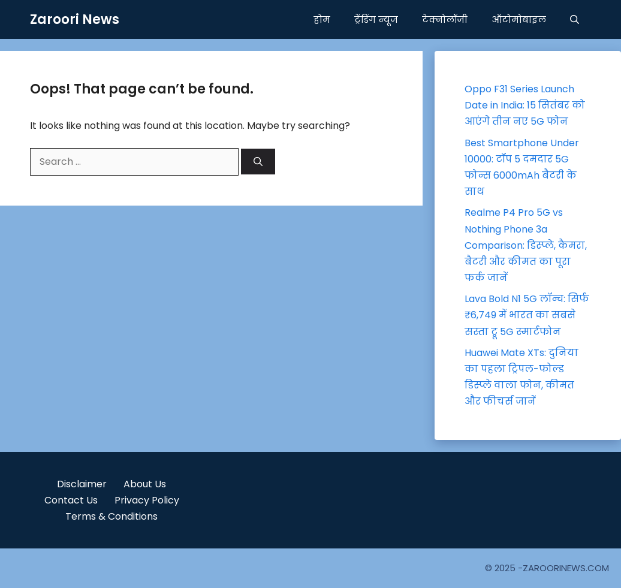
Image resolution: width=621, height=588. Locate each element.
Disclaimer (82, 484)
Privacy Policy (146, 500)
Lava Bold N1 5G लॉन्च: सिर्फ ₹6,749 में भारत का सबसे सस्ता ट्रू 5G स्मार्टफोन (527, 315)
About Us (144, 484)
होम (321, 19)
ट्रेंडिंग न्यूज (376, 19)
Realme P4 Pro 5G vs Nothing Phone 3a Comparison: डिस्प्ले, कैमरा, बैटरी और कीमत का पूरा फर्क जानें (526, 245)
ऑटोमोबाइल (519, 19)
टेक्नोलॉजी (445, 19)
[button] (574, 19)
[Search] (258, 161)
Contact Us (71, 500)
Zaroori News (74, 19)
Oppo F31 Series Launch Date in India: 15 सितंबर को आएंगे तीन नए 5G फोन (525, 105)
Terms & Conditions (111, 516)
